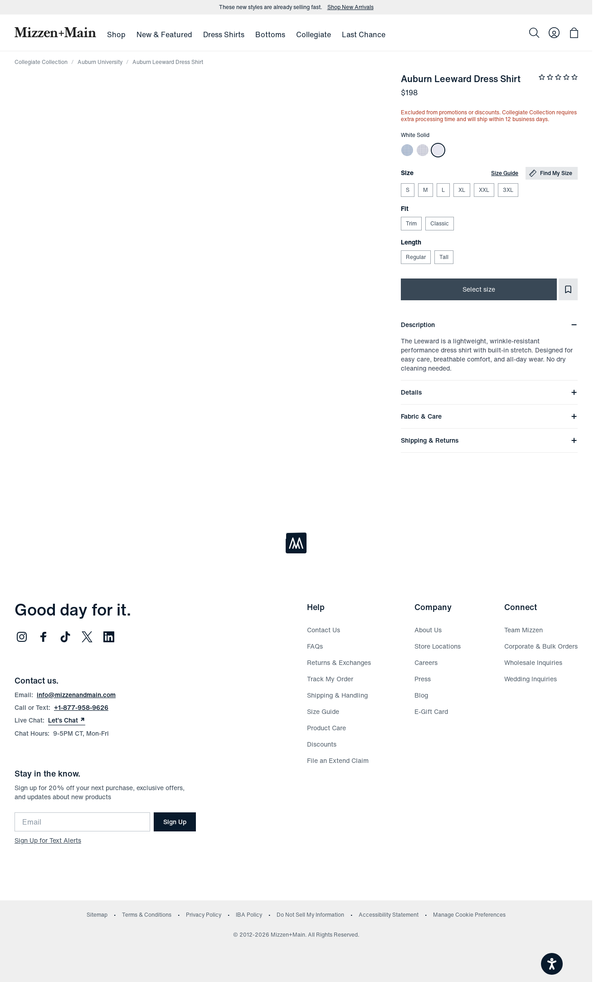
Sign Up (174, 821)
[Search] (534, 32)
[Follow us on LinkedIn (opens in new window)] (109, 637)
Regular (415, 257)
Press (422, 679)
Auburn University (100, 62)
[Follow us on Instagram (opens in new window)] (22, 637)
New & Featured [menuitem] (164, 34)
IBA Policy (249, 914)
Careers (426, 662)
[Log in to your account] (554, 32)
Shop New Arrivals (350, 7)
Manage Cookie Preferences (469, 914)
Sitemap (97, 914)
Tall (443, 257)
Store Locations (437, 646)
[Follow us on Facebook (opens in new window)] (43, 637)
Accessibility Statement (389, 914)
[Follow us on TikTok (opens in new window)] (65, 637)
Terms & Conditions (146, 914)
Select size (479, 289)
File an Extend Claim (338, 760)
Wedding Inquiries (530, 679)
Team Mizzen (523, 630)
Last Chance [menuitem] (363, 34)
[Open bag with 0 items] (574, 32)
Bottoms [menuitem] (270, 34)
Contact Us (323, 630)
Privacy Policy (203, 914)
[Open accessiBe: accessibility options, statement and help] (552, 964)
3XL (507, 190)
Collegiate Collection (41, 62)
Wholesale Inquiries (533, 662)
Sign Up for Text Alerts (48, 840)
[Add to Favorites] (568, 289)
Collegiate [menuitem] (313, 34)
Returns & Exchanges (339, 662)
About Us (428, 630)
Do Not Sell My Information (310, 914)
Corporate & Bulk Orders (541, 646)
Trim (411, 223)
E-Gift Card (431, 711)
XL (461, 190)
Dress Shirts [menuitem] (223, 34)
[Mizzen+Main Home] (55, 32)
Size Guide (504, 173)
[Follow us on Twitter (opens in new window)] (87, 637)
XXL (483, 190)
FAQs (315, 646)
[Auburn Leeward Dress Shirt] (407, 150)
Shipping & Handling (337, 695)
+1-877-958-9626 (81, 707)
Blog (421, 695)
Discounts (321, 744)
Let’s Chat (66, 720)
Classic (439, 223)
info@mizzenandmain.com (76, 694)
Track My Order (330, 679)
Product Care (326, 728)
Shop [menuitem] (116, 34)
